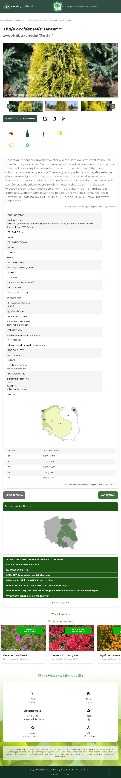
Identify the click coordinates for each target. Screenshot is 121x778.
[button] (26, 106)
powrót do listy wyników (20, 118)
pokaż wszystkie (60, 602)
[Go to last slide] (9, 106)
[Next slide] (112, 106)
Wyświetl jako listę (60, 614)
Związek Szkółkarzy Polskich (102, 206)
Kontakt (55, 774)
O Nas (67, 774)
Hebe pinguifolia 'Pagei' (33, 719)
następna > (108, 495)
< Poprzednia (14, 495)
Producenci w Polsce (18, 506)
